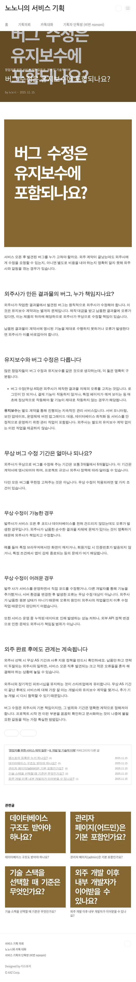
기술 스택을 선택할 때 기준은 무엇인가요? (36, 773)
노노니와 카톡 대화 (15, 949)
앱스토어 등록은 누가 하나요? (28, 758)
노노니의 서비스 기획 (35, 8)
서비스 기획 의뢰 (14, 943)
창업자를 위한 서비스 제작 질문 (28, 750)
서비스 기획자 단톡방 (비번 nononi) (25, 955)
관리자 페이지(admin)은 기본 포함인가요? (36, 768)
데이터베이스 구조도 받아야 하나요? (32, 763)
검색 (118, 8)
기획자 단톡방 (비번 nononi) (83, 24)
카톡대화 (47, 24)
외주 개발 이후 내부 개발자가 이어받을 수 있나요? (41, 778)
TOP (127, 944)
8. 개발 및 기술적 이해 (62, 750)
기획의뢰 (24, 24)
